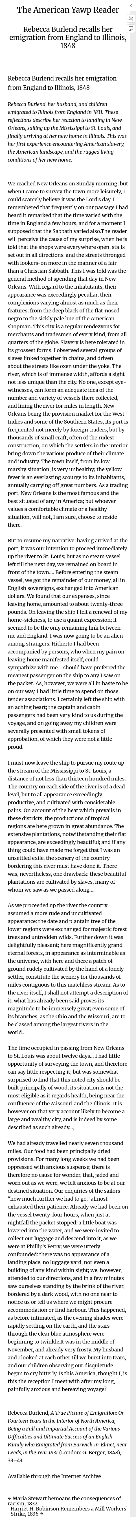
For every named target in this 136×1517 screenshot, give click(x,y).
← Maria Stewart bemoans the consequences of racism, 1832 (64, 1501)
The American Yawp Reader (68, 10)
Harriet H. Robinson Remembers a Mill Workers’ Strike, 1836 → (69, 1511)
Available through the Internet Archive (54, 1476)
